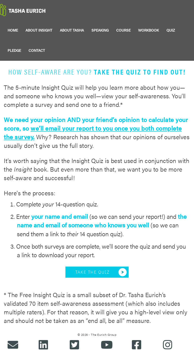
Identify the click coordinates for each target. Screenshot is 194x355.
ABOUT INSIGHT (39, 30)
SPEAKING (100, 30)
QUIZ (170, 30)
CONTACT (37, 50)
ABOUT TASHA (72, 30)
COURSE (123, 30)
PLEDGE (14, 50)
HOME (13, 30)
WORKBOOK (148, 30)
